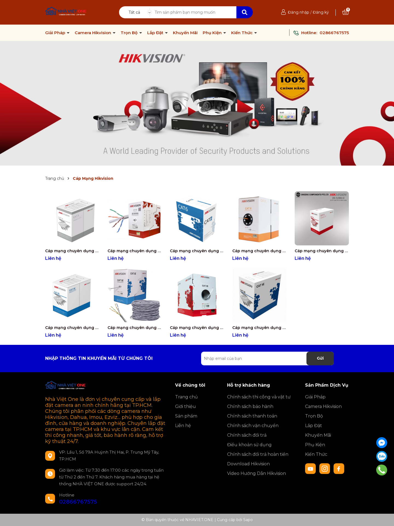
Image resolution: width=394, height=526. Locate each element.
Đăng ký (321, 12)
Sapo (248, 519)
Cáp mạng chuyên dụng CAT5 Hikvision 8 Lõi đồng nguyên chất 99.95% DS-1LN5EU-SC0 (259, 327)
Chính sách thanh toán (252, 416)
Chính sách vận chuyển (253, 425)
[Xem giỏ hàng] (345, 12)
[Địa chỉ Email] (267, 358)
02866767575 (334, 32)
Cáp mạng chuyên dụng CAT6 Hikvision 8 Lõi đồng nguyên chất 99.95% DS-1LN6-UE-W (197, 250)
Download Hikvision (248, 463)
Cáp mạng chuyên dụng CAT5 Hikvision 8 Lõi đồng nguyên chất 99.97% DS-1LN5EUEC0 (72, 327)
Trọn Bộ (130, 32)
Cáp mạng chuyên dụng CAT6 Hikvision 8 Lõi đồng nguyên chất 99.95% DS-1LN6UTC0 (135, 250)
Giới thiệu (185, 406)
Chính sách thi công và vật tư (259, 396)
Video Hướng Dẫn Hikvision (256, 473)
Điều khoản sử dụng (249, 444)
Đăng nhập (298, 12)
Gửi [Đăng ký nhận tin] (320, 358)
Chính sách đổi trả (246, 435)
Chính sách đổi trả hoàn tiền (257, 454)
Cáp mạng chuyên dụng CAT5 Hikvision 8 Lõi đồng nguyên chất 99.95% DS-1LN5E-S (197, 327)
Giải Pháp (55, 32)
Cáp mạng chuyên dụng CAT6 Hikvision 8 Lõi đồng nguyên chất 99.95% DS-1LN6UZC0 (72, 250)
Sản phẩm (186, 416)
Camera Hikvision (93, 32)
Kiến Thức (242, 32)
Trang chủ (186, 396)
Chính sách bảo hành (250, 406)
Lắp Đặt (155, 32)
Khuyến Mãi (185, 32)
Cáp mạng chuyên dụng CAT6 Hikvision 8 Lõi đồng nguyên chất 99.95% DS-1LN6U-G (322, 250)
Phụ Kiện (213, 32)
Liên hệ (183, 425)
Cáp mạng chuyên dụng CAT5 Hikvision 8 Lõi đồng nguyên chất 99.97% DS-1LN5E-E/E (135, 327)
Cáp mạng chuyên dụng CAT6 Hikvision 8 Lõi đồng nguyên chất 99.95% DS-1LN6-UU (259, 250)
